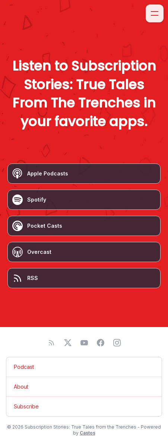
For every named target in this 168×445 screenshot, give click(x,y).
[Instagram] (117, 342)
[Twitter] (68, 342)
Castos (87, 433)
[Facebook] (100, 342)
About (21, 386)
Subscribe (26, 406)
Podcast (24, 367)
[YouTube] (84, 342)
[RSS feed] (51, 342)
